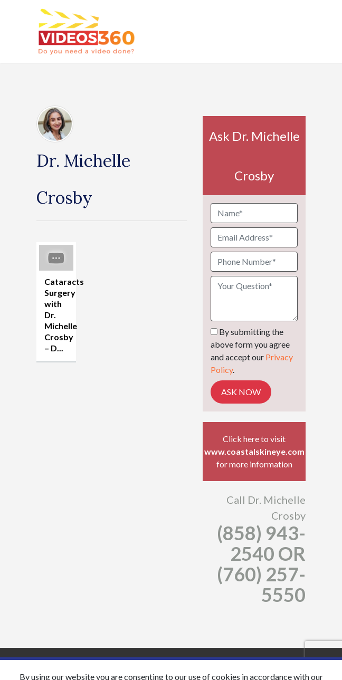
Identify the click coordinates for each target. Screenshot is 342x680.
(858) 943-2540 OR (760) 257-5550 (261, 563)
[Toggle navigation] (299, 31)
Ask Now (241, 392)
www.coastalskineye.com (254, 451)
